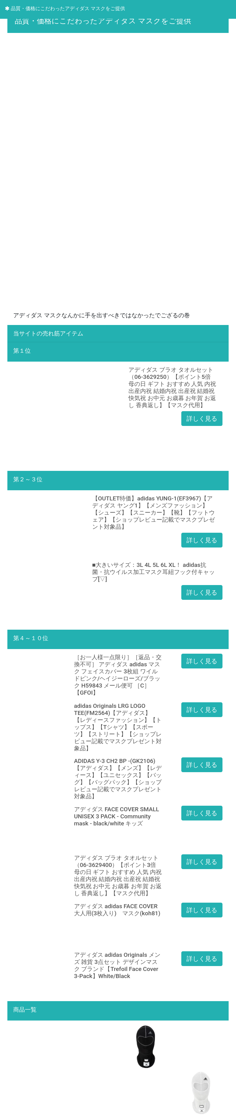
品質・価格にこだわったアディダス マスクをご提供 (65, 8)
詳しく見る (202, 418)
